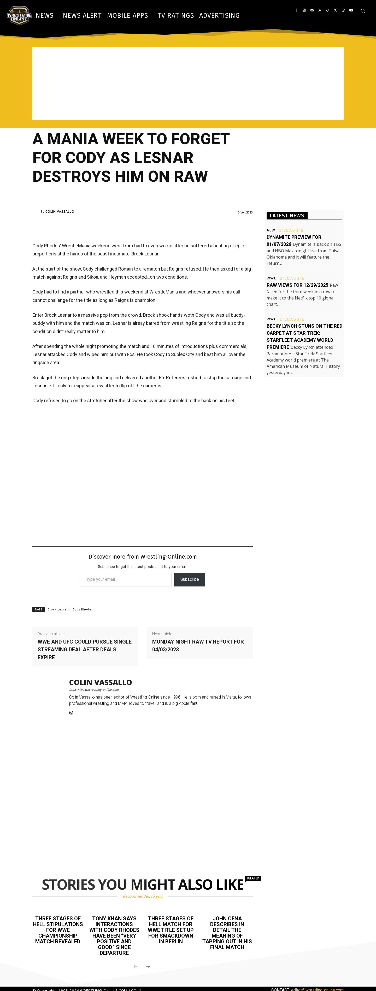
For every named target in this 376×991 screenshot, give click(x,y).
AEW (271, 230)
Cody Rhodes (83, 609)
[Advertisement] (188, 83)
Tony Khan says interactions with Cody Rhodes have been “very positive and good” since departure (114, 935)
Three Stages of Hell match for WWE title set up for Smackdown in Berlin (171, 930)
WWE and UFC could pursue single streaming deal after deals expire (85, 649)
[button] (363, 11)
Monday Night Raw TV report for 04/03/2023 (198, 646)
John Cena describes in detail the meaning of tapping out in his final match (227, 932)
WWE (271, 278)
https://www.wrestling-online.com (94, 690)
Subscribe (189, 579)
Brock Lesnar (58, 609)
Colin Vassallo (59, 211)
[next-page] (148, 966)
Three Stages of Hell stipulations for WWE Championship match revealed (58, 930)
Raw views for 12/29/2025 (297, 285)
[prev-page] (135, 966)
